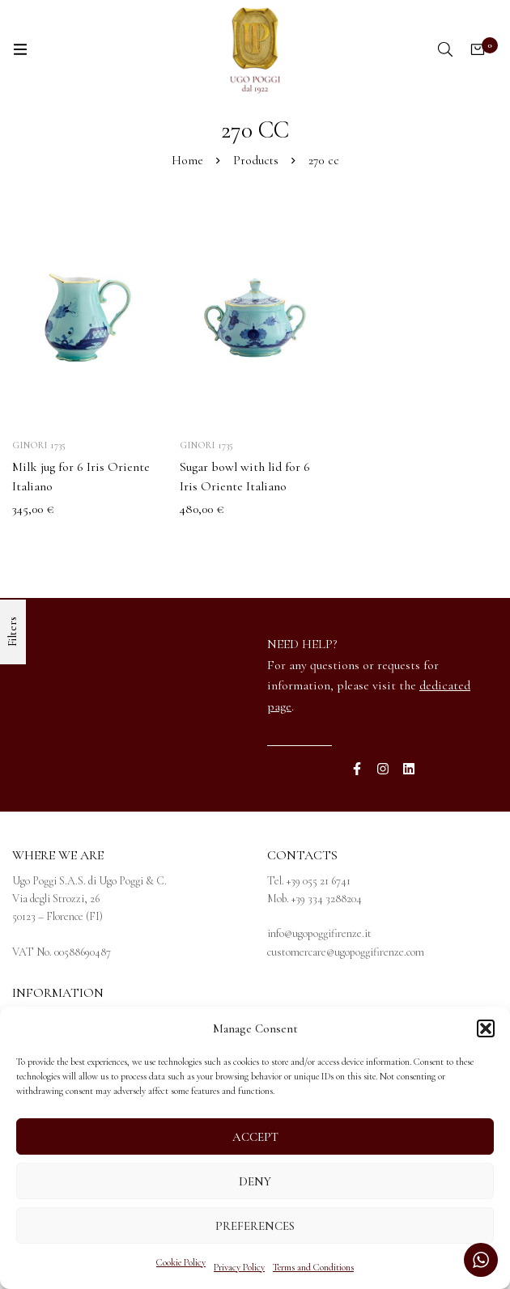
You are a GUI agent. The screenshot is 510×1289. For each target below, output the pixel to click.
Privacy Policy (239, 1267)
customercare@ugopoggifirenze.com (345, 952)
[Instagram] (382, 768)
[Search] (445, 49)
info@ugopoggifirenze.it (319, 933)
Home (187, 160)
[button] (486, 1028)
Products (255, 160)
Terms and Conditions (313, 1267)
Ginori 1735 (39, 445)
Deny (255, 1181)
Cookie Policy (181, 1262)
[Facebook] (357, 768)
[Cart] (477, 49)
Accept (255, 1137)
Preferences (255, 1226)
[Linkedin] (408, 768)
